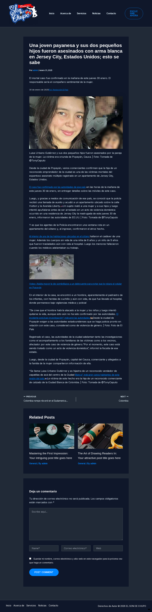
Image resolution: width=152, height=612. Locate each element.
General (33, 467)
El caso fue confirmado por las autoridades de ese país (60, 187)
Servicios (78, 13)
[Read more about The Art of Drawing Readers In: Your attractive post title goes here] (100, 439)
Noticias (91, 13)
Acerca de (63, 13)
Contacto (104, 13)
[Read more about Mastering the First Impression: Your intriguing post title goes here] (51, 439)
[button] (130, 13)
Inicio (51, 13)
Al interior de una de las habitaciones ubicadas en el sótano (63, 236)
